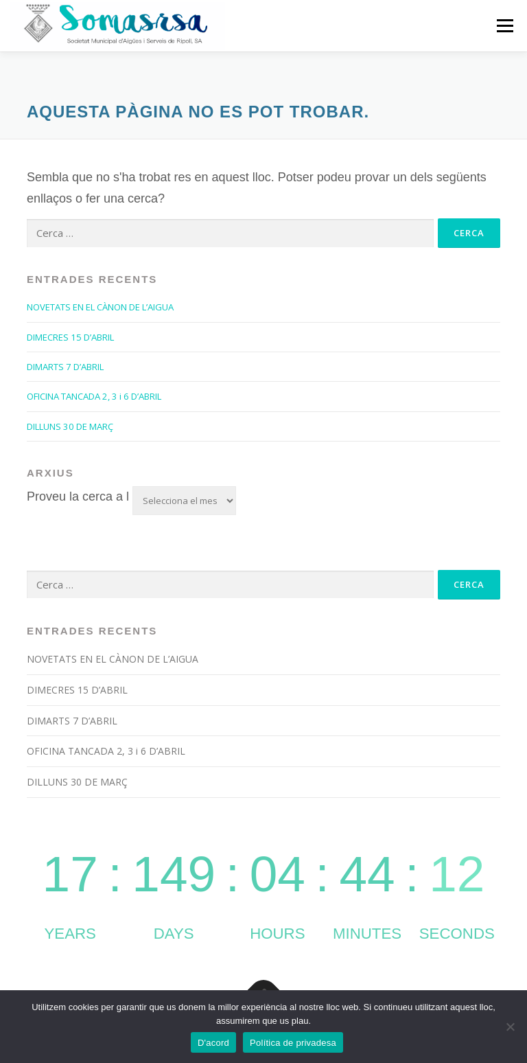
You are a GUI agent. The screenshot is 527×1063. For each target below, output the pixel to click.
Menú (505, 25)
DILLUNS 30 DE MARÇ (70, 426)
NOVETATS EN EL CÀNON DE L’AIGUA (100, 307)
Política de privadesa (293, 1043)
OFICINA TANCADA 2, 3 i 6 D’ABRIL (94, 396)
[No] (510, 1026)
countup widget (263, 884)
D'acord (213, 1043)
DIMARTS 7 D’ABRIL (65, 367)
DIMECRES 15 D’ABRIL (70, 337)
